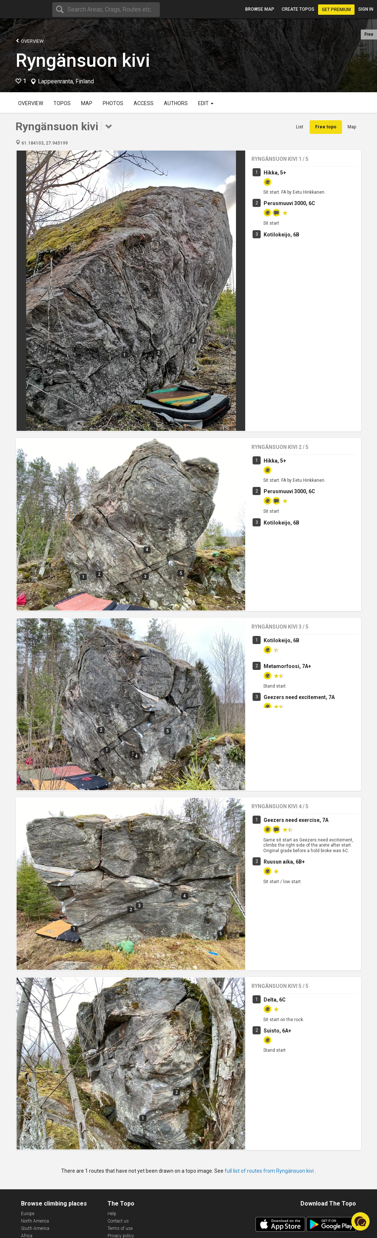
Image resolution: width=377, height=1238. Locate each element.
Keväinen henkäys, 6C (290, 924)
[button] (360, 1221)
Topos (62, 103)
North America (35, 1221)
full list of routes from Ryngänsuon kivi (270, 1171)
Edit (206, 103)
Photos (113, 103)
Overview (29, 41)
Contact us (118, 1221)
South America (35, 1228)
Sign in (365, 9)
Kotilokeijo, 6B (281, 235)
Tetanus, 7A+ (279, 893)
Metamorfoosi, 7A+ (287, 548)
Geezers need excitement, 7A (299, 579)
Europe (27, 1213)
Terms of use (120, 1228)
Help (112, 1213)
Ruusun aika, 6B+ (284, 770)
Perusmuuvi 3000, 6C (289, 203)
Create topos (298, 9)
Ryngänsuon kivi (82, 60)
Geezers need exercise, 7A (296, 729)
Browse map (259, 9)
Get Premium (336, 9)
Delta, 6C (275, 955)
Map (86, 103)
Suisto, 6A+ (277, 1031)
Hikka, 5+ (275, 173)
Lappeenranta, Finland (66, 81)
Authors (176, 103)
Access (144, 103)
